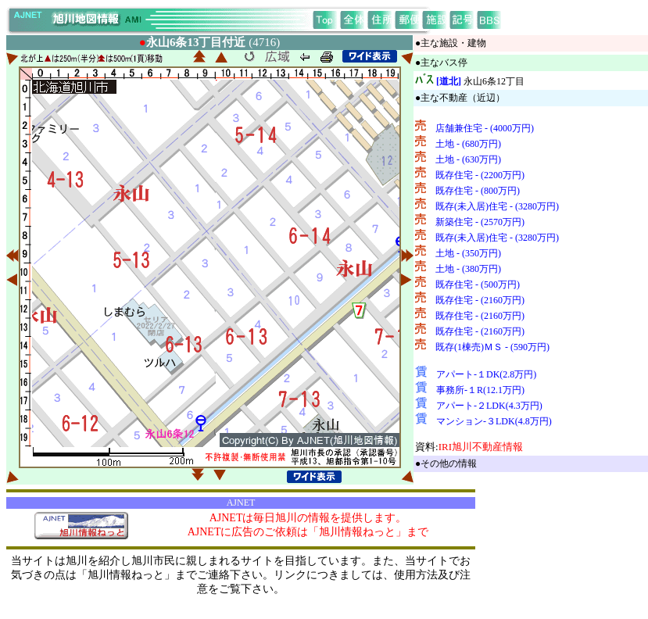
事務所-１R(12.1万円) (480, 390)
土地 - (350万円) (468, 253)
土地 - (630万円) (468, 159)
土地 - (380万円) (468, 268)
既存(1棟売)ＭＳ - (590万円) (492, 347)
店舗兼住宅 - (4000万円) (484, 128)
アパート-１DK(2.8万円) (486, 374)
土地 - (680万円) (468, 143)
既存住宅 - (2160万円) (479, 300)
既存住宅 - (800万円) (477, 190)
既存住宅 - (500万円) (477, 284)
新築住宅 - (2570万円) (479, 221)
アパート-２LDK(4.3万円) (489, 405)
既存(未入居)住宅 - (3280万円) (497, 206)
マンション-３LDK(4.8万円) (494, 421)
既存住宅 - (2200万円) (479, 175)
